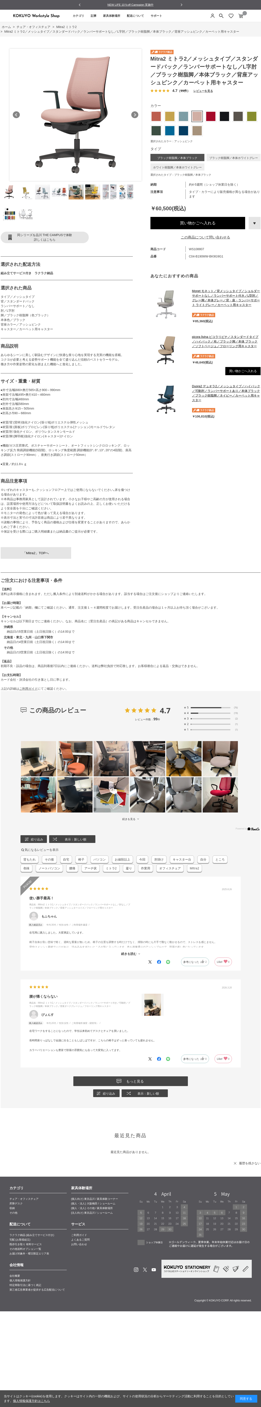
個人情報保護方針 (20, 1280)
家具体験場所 (111, 15)
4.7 (165, 710)
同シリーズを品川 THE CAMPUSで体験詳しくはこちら (44, 237)
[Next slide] (181, 5)
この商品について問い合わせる (205, 237)
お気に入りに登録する (255, 223)
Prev (16, 114)
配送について (135, 15)
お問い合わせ (79, 1244)
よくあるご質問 (80, 1239)
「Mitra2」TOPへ (36, 553)
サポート (156, 15)
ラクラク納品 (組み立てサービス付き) (31, 1235)
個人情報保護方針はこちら (31, 1401)
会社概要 (14, 1275)
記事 (93, 15)
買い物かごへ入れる (198, 223)
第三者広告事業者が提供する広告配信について (37, 1289)
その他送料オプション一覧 (25, 1248)
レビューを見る (203, 91)
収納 (12, 1208)
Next (134, 114)
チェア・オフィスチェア (24, 1198)
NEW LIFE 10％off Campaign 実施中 (130, 4)
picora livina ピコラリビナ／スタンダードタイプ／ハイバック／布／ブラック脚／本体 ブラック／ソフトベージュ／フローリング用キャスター (225, 341)
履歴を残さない (250, 1163)
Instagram (136, 1269)
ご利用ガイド (28, 688)
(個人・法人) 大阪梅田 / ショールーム (93, 1203)
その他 (13, 1212)
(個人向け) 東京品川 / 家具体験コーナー (94, 1198)
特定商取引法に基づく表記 (25, 1285)
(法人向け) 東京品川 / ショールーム (92, 1212)
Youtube (153, 1269)
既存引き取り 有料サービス (25, 1244)
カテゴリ (78, 15)
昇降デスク (16, 1203)
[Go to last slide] (79, 5)
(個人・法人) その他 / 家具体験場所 (92, 1208)
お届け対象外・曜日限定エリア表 (29, 1253)
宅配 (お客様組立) (19, 1239)
